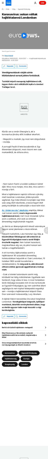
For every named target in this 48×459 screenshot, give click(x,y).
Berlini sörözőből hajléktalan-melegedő (17, 327)
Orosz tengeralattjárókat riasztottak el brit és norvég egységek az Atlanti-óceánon (19, 344)
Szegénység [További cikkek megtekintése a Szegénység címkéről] (10, 364)
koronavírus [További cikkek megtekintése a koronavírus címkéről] (10, 353)
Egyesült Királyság (24, 9)
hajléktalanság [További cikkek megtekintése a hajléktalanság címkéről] (11, 358)
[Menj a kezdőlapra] (8, 3)
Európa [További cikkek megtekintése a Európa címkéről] (26, 358)
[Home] (2, 9)
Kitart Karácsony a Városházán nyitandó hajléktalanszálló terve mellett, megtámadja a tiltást (19, 335)
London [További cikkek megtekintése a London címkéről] (25, 364)
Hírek (7, 9)
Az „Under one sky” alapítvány (15, 210)
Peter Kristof (9, 56)
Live (42, 3)
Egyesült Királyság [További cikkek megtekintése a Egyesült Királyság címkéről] (29, 353)
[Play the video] (24, 35)
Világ (13, 9)
